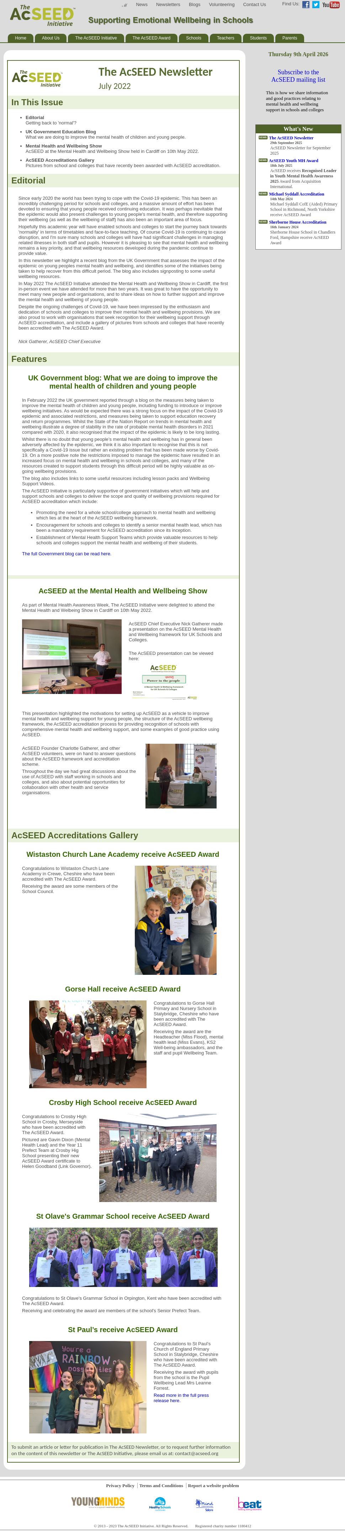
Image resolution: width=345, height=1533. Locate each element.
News (142, 4)
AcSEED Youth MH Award (293, 160)
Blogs (195, 4)
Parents (289, 38)
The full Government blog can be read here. (66, 553)
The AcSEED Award (152, 38)
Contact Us (254, 4)
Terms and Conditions (161, 1485)
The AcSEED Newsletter (291, 137)
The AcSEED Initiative (96, 38)
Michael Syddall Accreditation (296, 194)
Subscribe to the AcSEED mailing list (298, 76)
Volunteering (221, 4)
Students (258, 38)
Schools (193, 38)
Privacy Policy (120, 1485)
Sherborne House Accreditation (298, 222)
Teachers (225, 38)
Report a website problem (213, 1485)
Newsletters (168, 4)
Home (20, 38)
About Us (50, 38)
